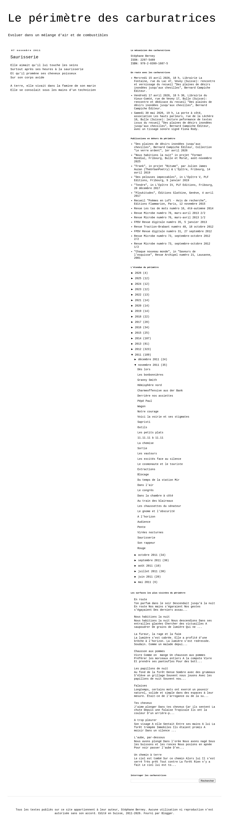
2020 (139, 305)
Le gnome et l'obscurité (156, 511)
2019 (139, 311)
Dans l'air (145, 485)
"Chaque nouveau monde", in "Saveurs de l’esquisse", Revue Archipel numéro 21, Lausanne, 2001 (173, 255)
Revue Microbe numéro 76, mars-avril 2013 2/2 (169, 213)
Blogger (167, 813)
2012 (139, 349)
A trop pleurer (145, 720)
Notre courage (147, 411)
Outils (142, 427)
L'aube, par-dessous (149, 737)
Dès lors (143, 369)
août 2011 (146, 565)
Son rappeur (146, 542)
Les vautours (147, 453)
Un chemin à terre (148, 754)
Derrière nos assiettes (155, 395)
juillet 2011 (148, 571)
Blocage (143, 474)
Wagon (141, 406)
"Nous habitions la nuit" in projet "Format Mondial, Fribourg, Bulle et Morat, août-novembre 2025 (173, 158)
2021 (139, 300)
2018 (139, 316)
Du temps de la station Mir (158, 479)
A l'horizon (146, 516)
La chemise (145, 443)
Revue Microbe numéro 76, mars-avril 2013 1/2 (169, 217)
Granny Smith (147, 380)
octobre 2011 (148, 555)
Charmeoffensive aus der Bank (160, 390)
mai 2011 (145, 582)
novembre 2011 (149, 365)
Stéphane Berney (143, 56)
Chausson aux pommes (149, 651)
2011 (139, 354)
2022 (139, 294)
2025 (139, 278)
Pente (141, 527)
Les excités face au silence (159, 458)
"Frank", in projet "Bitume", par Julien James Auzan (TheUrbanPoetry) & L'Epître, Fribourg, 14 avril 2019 (172, 169)
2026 (139, 273)
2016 (139, 327)
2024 (139, 283)
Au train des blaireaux (155, 500)
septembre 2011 (150, 560)
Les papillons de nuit (151, 668)
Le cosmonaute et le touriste (160, 464)
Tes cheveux (143, 703)
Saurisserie (146, 537)
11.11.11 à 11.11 (150, 437)
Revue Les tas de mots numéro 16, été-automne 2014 (174, 208)
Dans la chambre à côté (155, 495)
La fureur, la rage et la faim (157, 634)
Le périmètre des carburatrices (112, 18)
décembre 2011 (149, 359)
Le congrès (145, 490)
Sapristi (143, 422)
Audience (143, 521)
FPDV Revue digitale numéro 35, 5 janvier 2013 (170, 222)
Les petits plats (150, 432)
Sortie (142, 448)
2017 (139, 322)
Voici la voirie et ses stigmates (163, 416)
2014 (139, 338)
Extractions (146, 469)
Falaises (140, 685)
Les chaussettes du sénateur (159, 506)
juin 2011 (146, 576)
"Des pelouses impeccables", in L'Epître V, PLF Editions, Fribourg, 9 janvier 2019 (171, 179)
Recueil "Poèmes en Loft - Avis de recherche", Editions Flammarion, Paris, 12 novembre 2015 (170, 202)
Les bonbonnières (150, 374)
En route (140, 599)
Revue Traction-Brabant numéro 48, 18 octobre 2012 (174, 226)
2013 (139, 343)
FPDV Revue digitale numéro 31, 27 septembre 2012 (173, 231)
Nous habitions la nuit (152, 616)
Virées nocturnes (150, 532)
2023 (139, 289)
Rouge (141, 548)
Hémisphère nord (149, 385)
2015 (139, 332)
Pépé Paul (144, 401)
